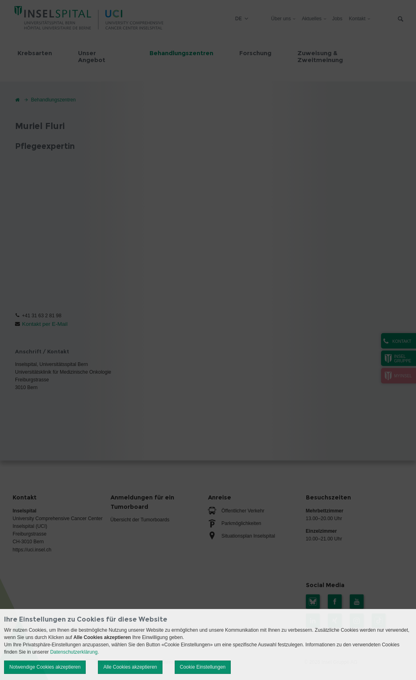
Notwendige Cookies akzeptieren (44, 667)
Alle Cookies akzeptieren (130, 667)
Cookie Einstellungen (203, 667)
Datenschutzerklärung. (74, 652)
